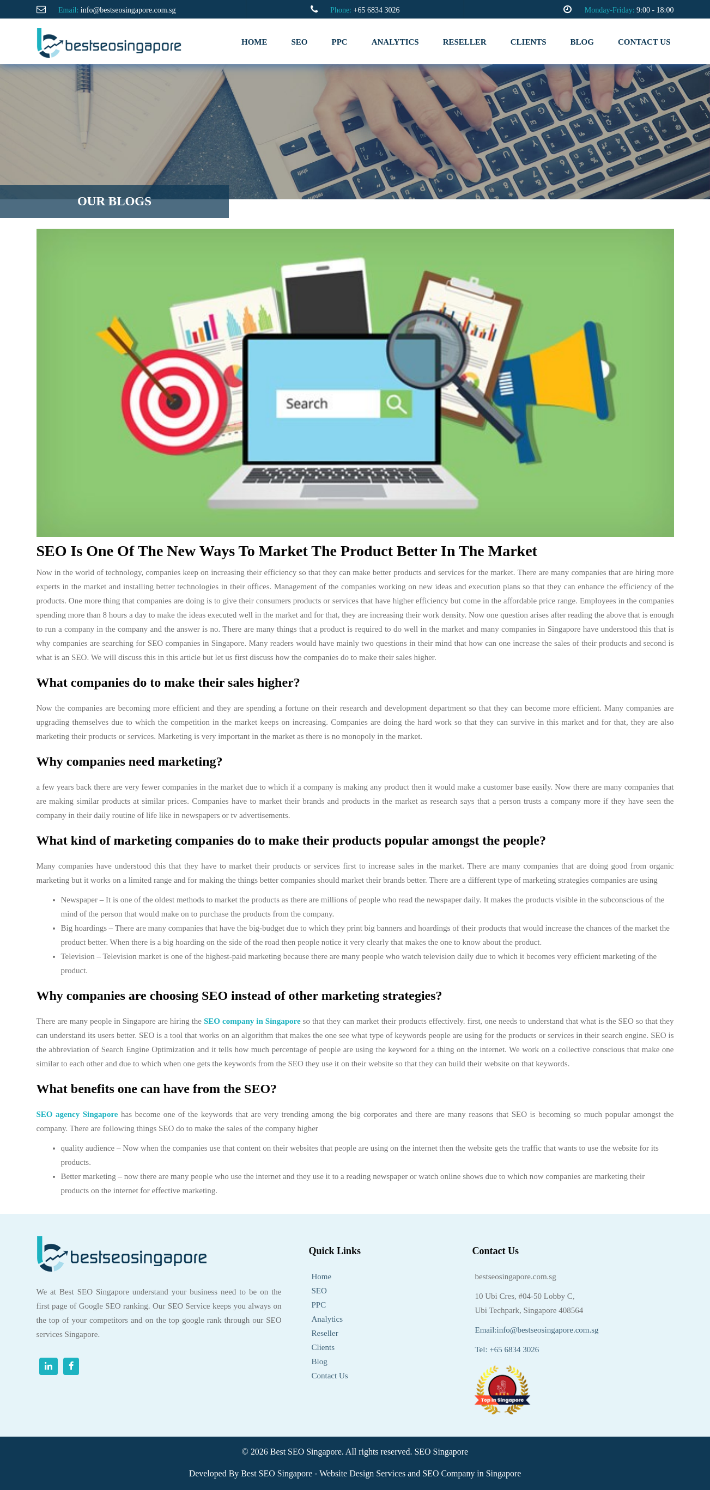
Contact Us (330, 1375)
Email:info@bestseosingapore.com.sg (537, 1330)
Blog (582, 42)
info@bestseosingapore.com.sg (128, 10)
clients (529, 42)
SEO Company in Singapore (471, 1473)
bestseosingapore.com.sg (515, 1276)
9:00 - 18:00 (654, 10)
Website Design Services (362, 1473)
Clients (323, 1347)
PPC (340, 42)
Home (254, 42)
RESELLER (465, 42)
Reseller (325, 1333)
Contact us (644, 42)
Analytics (327, 1319)
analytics (395, 42)
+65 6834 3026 (376, 10)
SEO (300, 42)
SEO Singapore (441, 1451)
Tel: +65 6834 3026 (507, 1349)
